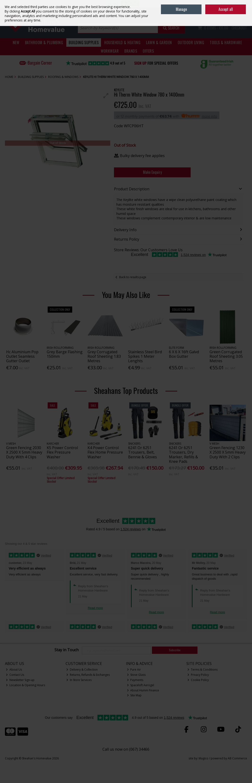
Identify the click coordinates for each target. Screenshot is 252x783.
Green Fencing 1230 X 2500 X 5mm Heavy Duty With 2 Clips (228, 452)
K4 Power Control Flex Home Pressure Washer (105, 452)
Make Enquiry (152, 172)
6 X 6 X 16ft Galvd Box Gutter (184, 354)
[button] (106, 95)
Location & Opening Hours (25, 685)
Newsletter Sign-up (20, 680)
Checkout (239, 28)
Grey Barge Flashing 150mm (65, 354)
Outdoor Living (191, 42)
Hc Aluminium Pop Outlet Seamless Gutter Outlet (22, 356)
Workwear (110, 51)
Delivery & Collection (82, 670)
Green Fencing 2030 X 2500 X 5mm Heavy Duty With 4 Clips (24, 452)
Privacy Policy (198, 675)
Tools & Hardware (226, 42)
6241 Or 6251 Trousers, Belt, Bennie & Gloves (142, 452)
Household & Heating (122, 42)
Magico (203, 758)
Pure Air (134, 670)
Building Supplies (84, 42)
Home (214, 3)
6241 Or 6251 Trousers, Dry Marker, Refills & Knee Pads (183, 454)
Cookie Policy (198, 680)
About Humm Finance (143, 690)
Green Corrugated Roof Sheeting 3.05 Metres (226, 356)
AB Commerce (237, 758)
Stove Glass (136, 675)
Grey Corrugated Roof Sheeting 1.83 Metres (104, 356)
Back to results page (132, 277)
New (16, 42)
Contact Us (15, 675)
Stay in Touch (67, 650)
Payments (135, 680)
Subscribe (175, 650)
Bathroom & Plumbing (44, 42)
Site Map (134, 695)
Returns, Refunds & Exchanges (88, 675)
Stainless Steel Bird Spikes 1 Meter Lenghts (145, 356)
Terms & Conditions (202, 670)
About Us (14, 670)
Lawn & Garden (159, 42)
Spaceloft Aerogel (140, 685)
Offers (148, 51)
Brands (130, 51)
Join (244, 14)
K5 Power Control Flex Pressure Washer (62, 452)
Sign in (234, 14)
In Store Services (79, 680)
